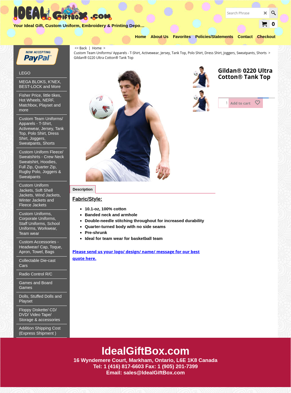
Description (83, 189)
